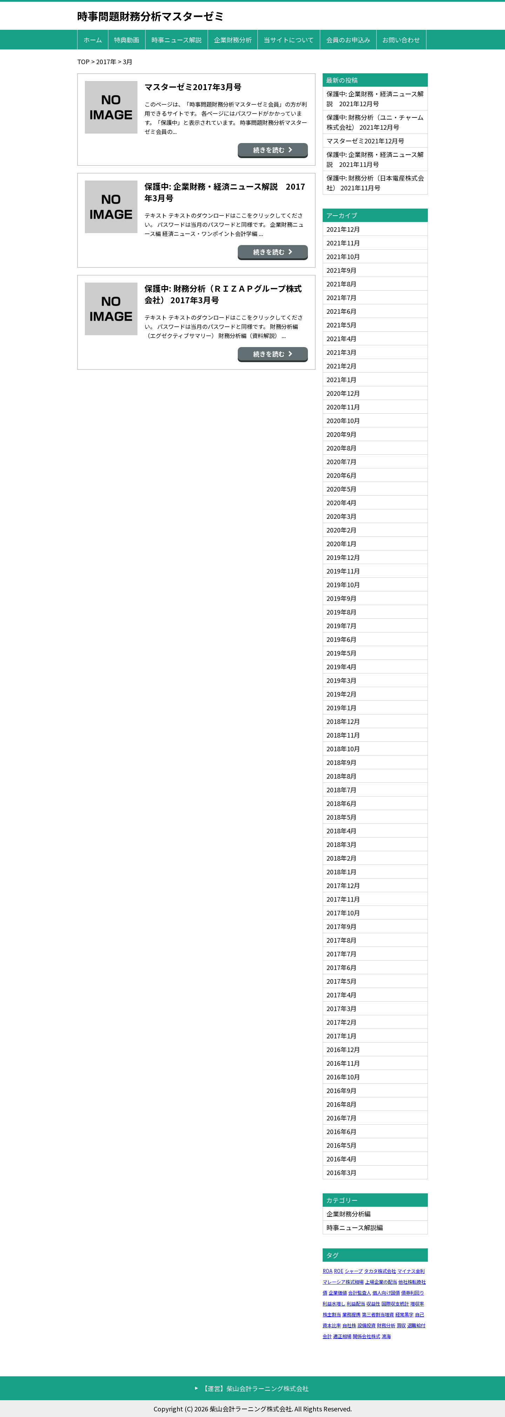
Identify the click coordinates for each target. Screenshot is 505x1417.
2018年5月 (341, 816)
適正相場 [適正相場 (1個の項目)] (342, 1336)
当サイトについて (289, 39)
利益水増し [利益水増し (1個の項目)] (334, 1303)
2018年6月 (341, 803)
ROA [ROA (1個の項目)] (327, 1271)
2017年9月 (341, 926)
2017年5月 (341, 980)
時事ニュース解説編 (354, 1227)
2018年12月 (343, 721)
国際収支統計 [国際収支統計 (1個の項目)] (395, 1303)
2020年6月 (341, 475)
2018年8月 (341, 775)
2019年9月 (341, 598)
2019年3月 (341, 680)
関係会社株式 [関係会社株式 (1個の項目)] (366, 1336)
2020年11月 (343, 406)
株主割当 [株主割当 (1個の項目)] (332, 1314)
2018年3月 (341, 844)
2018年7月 (341, 789)
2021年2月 (341, 365)
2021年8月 (341, 283)
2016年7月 (341, 1117)
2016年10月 (343, 1076)
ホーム (92, 39)
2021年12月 (343, 228)
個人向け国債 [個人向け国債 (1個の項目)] (386, 1292)
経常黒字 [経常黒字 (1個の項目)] (404, 1314)
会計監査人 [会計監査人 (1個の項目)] (359, 1292)
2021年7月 (341, 297)
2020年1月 (341, 543)
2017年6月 (341, 967)
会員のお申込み (348, 39)
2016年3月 (341, 1172)
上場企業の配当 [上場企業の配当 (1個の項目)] (381, 1282)
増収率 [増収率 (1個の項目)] (417, 1303)
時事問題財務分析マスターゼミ (150, 16)
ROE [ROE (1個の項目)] (338, 1271)
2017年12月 (343, 885)
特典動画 (126, 39)
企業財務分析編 (348, 1213)
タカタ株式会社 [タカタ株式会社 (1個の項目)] (380, 1271)
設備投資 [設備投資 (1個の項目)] (366, 1325)
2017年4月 (341, 994)
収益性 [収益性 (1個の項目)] (373, 1303)
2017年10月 (343, 912)
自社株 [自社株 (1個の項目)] (349, 1325)
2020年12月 (343, 393)
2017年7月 (341, 953)
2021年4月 (341, 338)
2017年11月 (343, 898)
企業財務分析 (233, 39)
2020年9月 (341, 434)
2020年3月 (341, 516)
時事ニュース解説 (177, 39)
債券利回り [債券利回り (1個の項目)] (412, 1292)
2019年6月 (341, 639)
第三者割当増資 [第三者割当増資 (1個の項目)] (378, 1314)
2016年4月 (341, 1158)
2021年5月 (341, 324)
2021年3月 (341, 352)
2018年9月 (341, 762)
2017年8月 (341, 939)
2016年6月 (341, 1131)
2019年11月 (343, 570)
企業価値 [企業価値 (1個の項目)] (338, 1292)
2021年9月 (341, 269)
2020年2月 (341, 529)
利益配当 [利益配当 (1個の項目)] (356, 1303)
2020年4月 (341, 502)
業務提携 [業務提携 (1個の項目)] (351, 1314)
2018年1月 (341, 871)
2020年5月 (341, 488)
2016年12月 (343, 1049)
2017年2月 (341, 1021)
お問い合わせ (401, 39)
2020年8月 (341, 447)
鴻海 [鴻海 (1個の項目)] (386, 1336)
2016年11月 (343, 1062)
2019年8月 (341, 611)
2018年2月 (341, 857)
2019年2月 (341, 693)
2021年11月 (343, 242)
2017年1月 (341, 1035)
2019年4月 (341, 666)
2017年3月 (341, 1008)
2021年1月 (341, 379)
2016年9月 (341, 1090)
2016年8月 (341, 1103)
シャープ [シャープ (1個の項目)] (354, 1271)
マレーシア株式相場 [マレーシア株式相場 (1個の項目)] (343, 1282)
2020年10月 (343, 420)
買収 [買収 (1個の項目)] (401, 1325)
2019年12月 (343, 557)
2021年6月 (341, 311)
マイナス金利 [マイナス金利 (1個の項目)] (411, 1271)
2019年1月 (341, 707)
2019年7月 (341, 625)
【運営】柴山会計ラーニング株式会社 (255, 1388)
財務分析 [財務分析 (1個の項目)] (386, 1325)
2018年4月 (341, 830)
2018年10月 (343, 748)
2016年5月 (341, 1145)
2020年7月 (341, 461)
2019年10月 (343, 584)
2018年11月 (343, 734)
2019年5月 (341, 652)
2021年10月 (343, 256)
